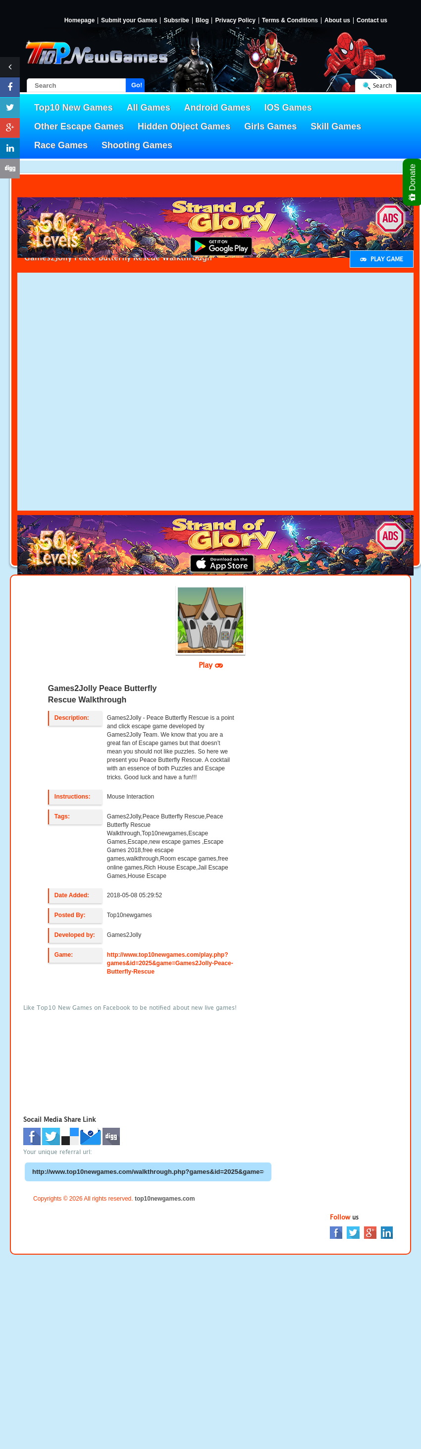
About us (337, 20)
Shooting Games (137, 145)
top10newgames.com (165, 1198)
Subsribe (176, 20)
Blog (202, 20)
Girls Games (270, 126)
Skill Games (336, 126)
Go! (136, 85)
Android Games (217, 108)
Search (382, 85)
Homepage (79, 20)
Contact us (372, 20)
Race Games (61, 145)
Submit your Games (129, 20)
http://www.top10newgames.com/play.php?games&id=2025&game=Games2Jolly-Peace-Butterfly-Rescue (170, 963)
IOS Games (288, 108)
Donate (413, 182)
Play (211, 664)
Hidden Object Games (184, 126)
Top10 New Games (73, 108)
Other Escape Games (79, 126)
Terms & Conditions (290, 20)
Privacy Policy (235, 20)
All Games (148, 108)
